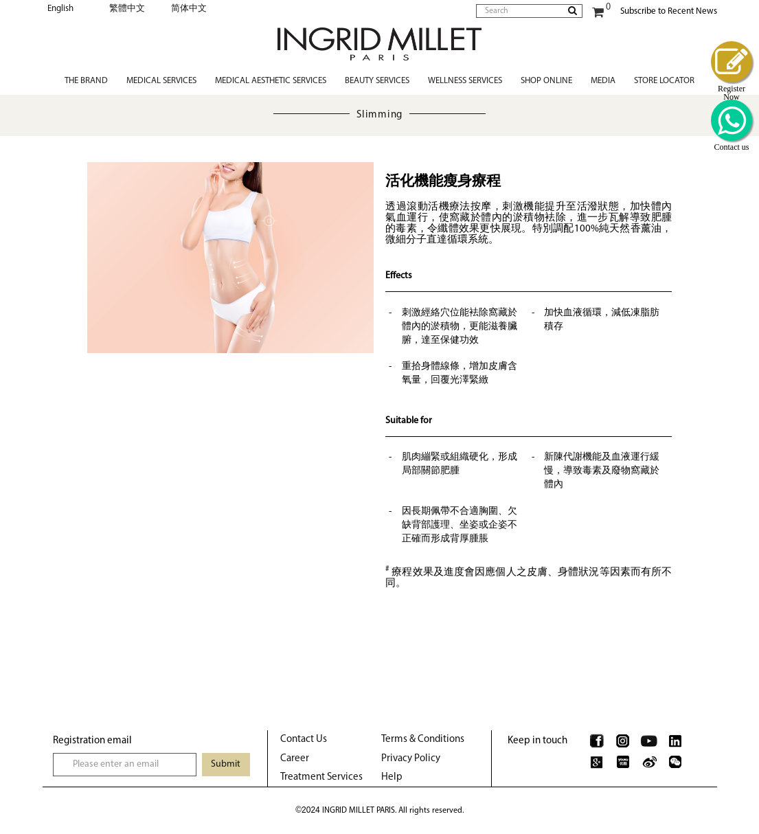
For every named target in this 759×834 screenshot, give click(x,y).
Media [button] (603, 80)
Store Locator (664, 80)
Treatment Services (321, 777)
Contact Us (303, 739)
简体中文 (189, 8)
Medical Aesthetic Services (270, 80)
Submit (225, 764)
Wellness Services (465, 80)
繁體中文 (127, 8)
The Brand (86, 80)
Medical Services (161, 80)
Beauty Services (377, 80)
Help (392, 777)
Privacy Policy (410, 759)
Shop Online (546, 80)
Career (294, 759)
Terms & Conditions (422, 739)
